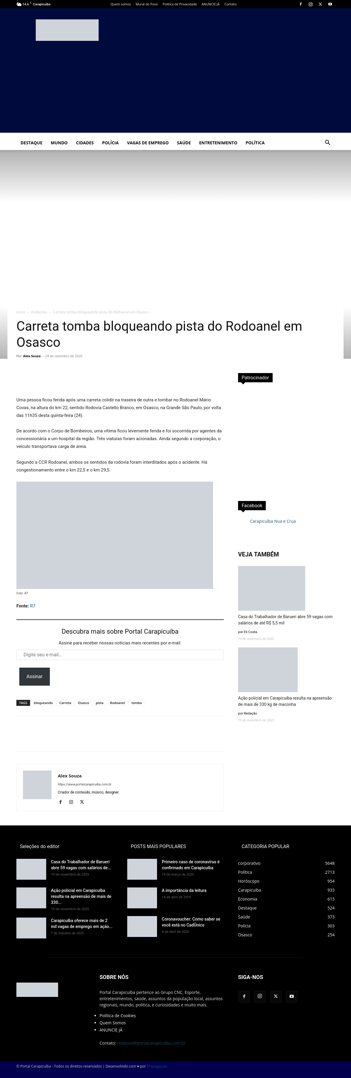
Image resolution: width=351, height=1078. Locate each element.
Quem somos (121, 4)
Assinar (35, 676)
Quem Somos (113, 1023)
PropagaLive (157, 1066)
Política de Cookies (118, 1015)
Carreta (65, 702)
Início (20, 312)
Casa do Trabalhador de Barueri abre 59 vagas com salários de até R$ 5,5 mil (285, 619)
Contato (230, 4)
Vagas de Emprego (148, 143)
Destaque (31, 143)
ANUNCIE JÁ (211, 4)
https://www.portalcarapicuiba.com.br (84, 784)
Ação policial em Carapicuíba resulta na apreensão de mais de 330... (81, 896)
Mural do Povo (147, 4)
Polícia (110, 143)
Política (255, 143)
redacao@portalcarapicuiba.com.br (151, 1043)
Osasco (83, 702)
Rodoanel (117, 702)
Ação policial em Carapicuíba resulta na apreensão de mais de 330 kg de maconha (285, 701)
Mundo (59, 143)
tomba (136, 702)
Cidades (85, 143)
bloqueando (43, 702)
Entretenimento (218, 143)
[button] (327, 143)
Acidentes (39, 312)
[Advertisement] (175, 91)
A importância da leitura (184, 890)
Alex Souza (32, 356)
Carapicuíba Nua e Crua (273, 521)
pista (99, 702)
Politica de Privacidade (180, 4)
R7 (32, 606)
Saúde (184, 143)
